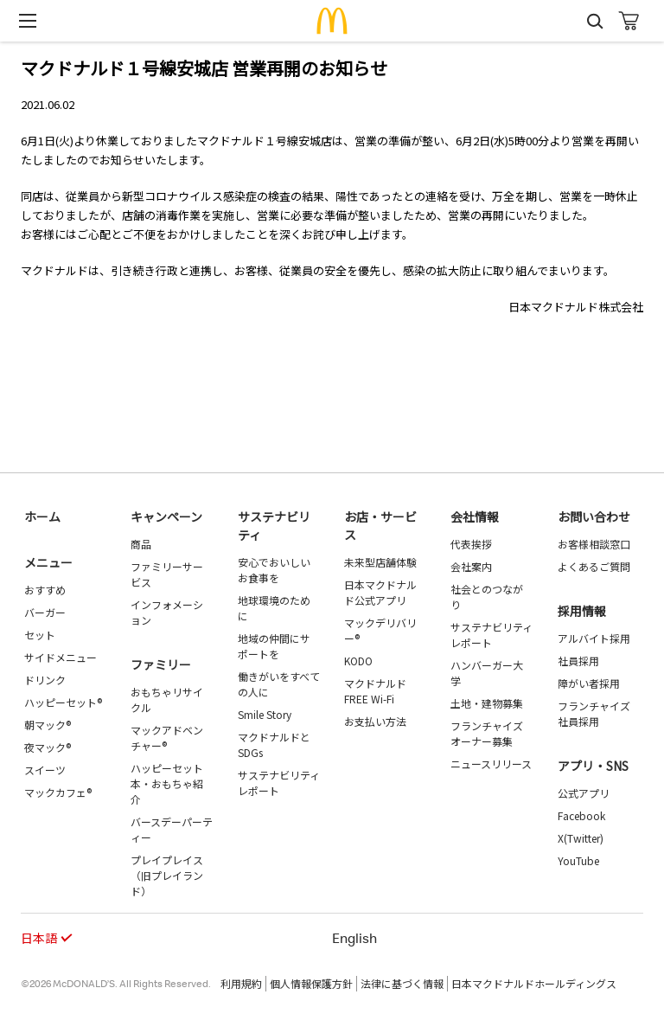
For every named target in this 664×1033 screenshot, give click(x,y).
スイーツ (45, 769)
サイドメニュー (60, 657)
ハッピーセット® (63, 702)
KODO (358, 660)
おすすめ (45, 589)
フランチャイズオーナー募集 (486, 733)
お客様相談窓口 (594, 543)
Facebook (581, 815)
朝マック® (47, 724)
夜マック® (47, 747)
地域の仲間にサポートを (274, 646)
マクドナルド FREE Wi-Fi (375, 691)
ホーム (42, 516)
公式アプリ (584, 793)
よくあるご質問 (594, 566)
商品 (141, 543)
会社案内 (471, 566)
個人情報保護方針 (311, 983)
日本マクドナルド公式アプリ (380, 592)
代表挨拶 (471, 543)
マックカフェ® (58, 792)
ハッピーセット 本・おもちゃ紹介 (167, 783)
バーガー (45, 612)
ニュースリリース (491, 763)
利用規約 (241, 983)
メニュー (48, 562)
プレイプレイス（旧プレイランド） (167, 875)
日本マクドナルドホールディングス (533, 983)
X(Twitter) (580, 838)
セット (39, 634)
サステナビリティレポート (279, 782)
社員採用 (578, 660)
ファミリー (161, 664)
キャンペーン (166, 516)
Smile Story (264, 714)
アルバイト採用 (594, 638)
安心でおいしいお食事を (274, 570)
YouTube (578, 860)
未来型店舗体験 (380, 562)
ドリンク (45, 679)
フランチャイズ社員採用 (594, 713)
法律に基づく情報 (402, 983)
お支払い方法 (375, 721)
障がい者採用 (589, 683)
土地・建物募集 (486, 703)
